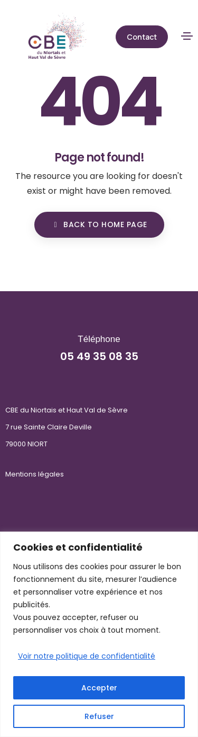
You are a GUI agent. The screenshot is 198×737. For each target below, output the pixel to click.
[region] (99, 634)
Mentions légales (34, 474)
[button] (142, 36)
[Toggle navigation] (187, 36)
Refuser (99, 716)
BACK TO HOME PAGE (99, 224)
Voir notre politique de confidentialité (86, 656)
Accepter (99, 687)
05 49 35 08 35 (99, 356)
